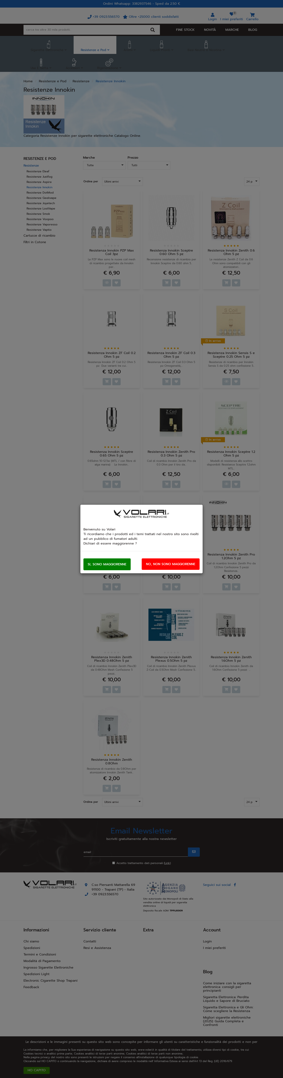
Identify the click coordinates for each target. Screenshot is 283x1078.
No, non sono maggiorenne (170, 564)
